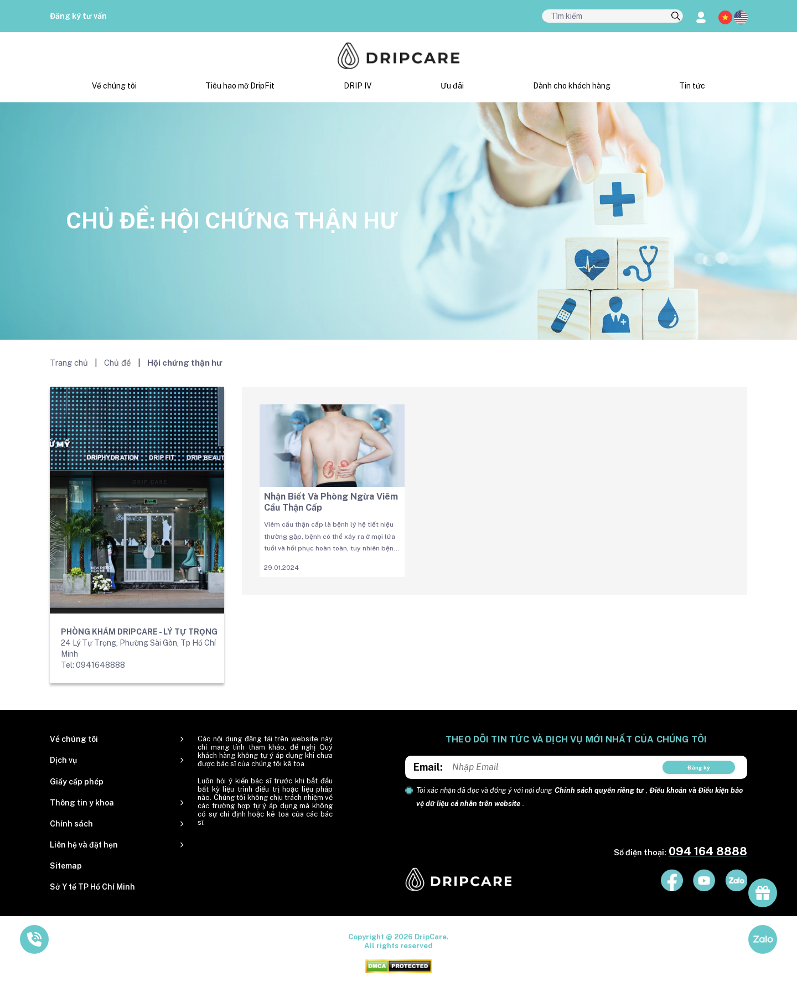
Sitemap (66, 865)
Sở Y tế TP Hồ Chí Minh (92, 886)
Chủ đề (117, 362)
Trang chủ (69, 362)
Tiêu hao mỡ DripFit (240, 85)
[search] (676, 16)
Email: (428, 767)
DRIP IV (357, 85)
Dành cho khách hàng (571, 85)
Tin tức (692, 85)
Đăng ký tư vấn (78, 16)
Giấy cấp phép (76, 781)
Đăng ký (698, 767)
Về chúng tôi (114, 85)
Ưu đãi (452, 85)
